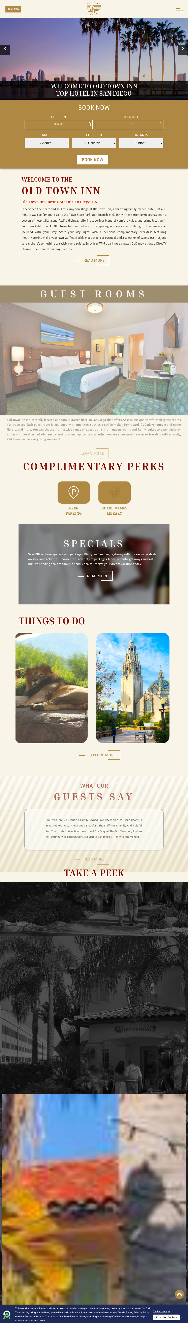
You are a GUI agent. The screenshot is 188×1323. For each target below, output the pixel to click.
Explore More (102, 755)
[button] (5, 50)
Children (94, 135)
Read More (94, 260)
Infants (141, 135)
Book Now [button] (92, 160)
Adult (47, 135)
